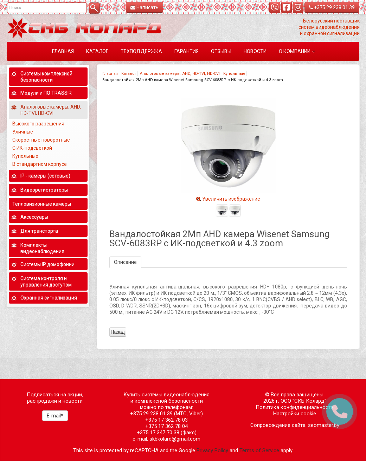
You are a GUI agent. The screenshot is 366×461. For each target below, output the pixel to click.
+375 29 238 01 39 (332, 7)
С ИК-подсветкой (32, 148)
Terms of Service (259, 450)
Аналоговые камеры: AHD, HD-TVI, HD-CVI (180, 73)
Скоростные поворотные (41, 140)
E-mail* (55, 415)
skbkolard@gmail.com (174, 439)
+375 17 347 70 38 (158, 432)
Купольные (234, 73)
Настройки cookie (294, 413)
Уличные (22, 132)
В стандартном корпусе (39, 164)
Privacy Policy (212, 450)
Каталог (128, 73)
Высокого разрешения (38, 123)
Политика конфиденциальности (295, 407)
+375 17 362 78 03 (166, 420)
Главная (110, 73)
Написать (144, 7)
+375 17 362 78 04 (166, 426)
